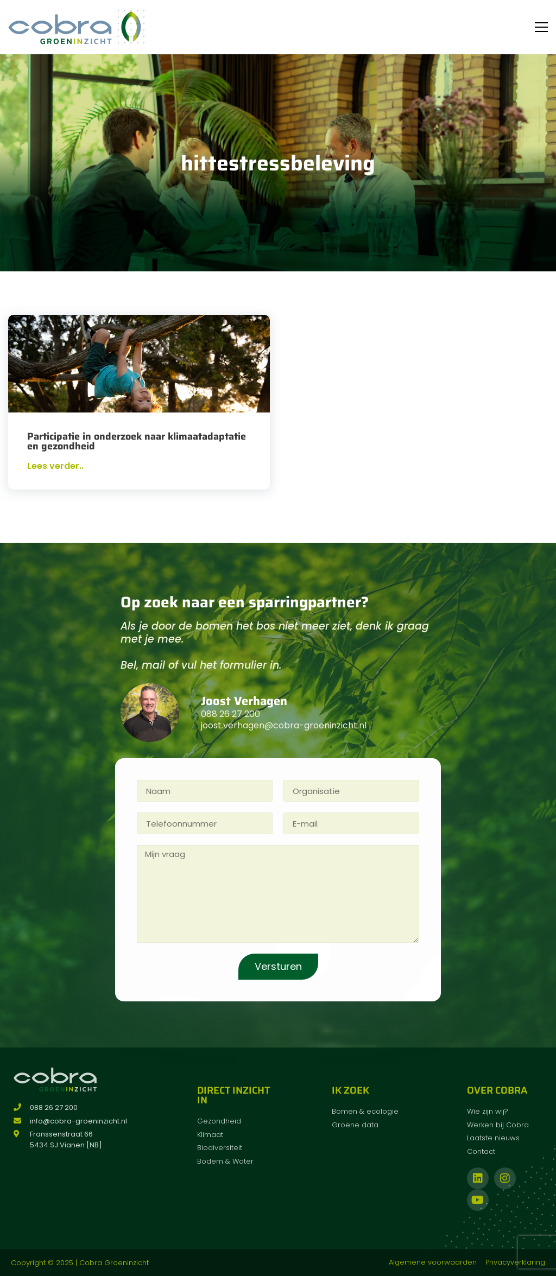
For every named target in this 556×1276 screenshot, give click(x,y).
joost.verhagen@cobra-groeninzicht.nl (284, 725)
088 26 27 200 (230, 714)
